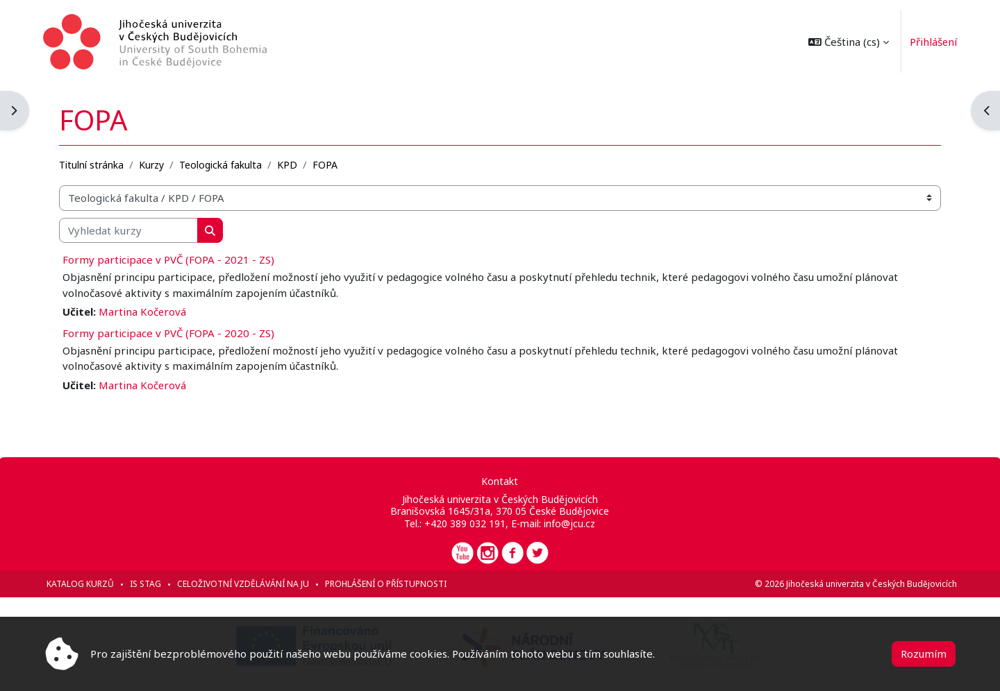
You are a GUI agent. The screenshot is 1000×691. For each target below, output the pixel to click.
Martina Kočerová (144, 311)
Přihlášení (932, 42)
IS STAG (146, 584)
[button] (846, 41)
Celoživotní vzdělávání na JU (244, 584)
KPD (288, 164)
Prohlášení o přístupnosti (387, 584)
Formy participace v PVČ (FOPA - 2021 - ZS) (170, 259)
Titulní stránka (92, 164)
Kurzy (152, 164)
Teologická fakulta (222, 164)
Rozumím (924, 653)
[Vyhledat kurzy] (129, 230)
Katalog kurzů (81, 584)
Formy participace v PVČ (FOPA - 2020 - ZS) (170, 332)
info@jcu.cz (569, 523)
